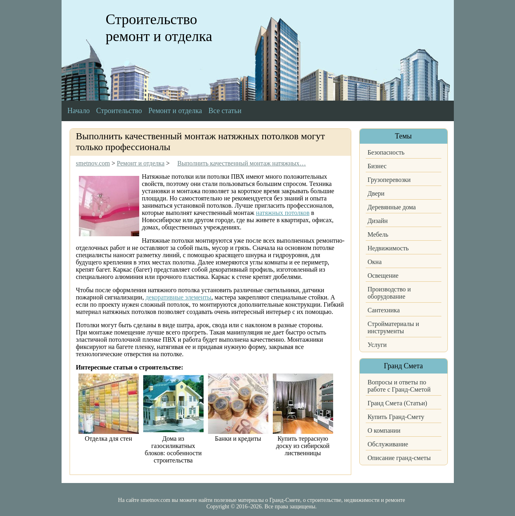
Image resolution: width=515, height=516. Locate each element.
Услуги (377, 344)
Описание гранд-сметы (399, 457)
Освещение (383, 275)
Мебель (378, 234)
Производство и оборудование (389, 293)
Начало (79, 111)
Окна (375, 261)
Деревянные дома (392, 207)
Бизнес (377, 166)
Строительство (119, 111)
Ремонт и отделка (175, 111)
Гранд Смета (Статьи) (397, 403)
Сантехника (384, 310)
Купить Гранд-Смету (396, 416)
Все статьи (224, 111)
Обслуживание (388, 444)
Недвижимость (388, 248)
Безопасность (386, 152)
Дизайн (378, 220)
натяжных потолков (282, 212)
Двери (376, 193)
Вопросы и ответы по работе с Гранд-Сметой (399, 386)
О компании (384, 430)
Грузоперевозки (389, 179)
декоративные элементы (179, 297)
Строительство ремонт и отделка (159, 27)
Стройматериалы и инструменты (393, 327)
